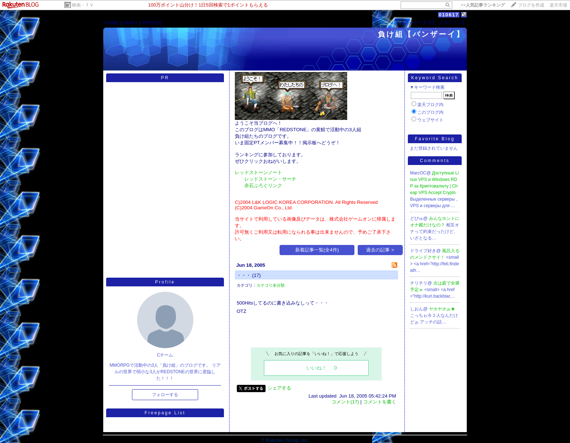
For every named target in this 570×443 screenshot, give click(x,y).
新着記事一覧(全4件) (317, 250)
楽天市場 (558, 5)
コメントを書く (379, 401)
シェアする (279, 388)
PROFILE (152, 22)
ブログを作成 (531, 5)
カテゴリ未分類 (271, 285)
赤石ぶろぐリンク (263, 185)
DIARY (130, 22)
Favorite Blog (435, 138)
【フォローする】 (418, 22)
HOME (112, 22)
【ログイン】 (452, 22)
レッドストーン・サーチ (270, 179)
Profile (165, 282)
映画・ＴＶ (83, 5)
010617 (449, 14)
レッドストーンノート (258, 172)
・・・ (244, 275)
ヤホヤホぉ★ (442, 308)
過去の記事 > (380, 250)
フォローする (165, 394)
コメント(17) (345, 401)
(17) (256, 275)
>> (483, 5)
